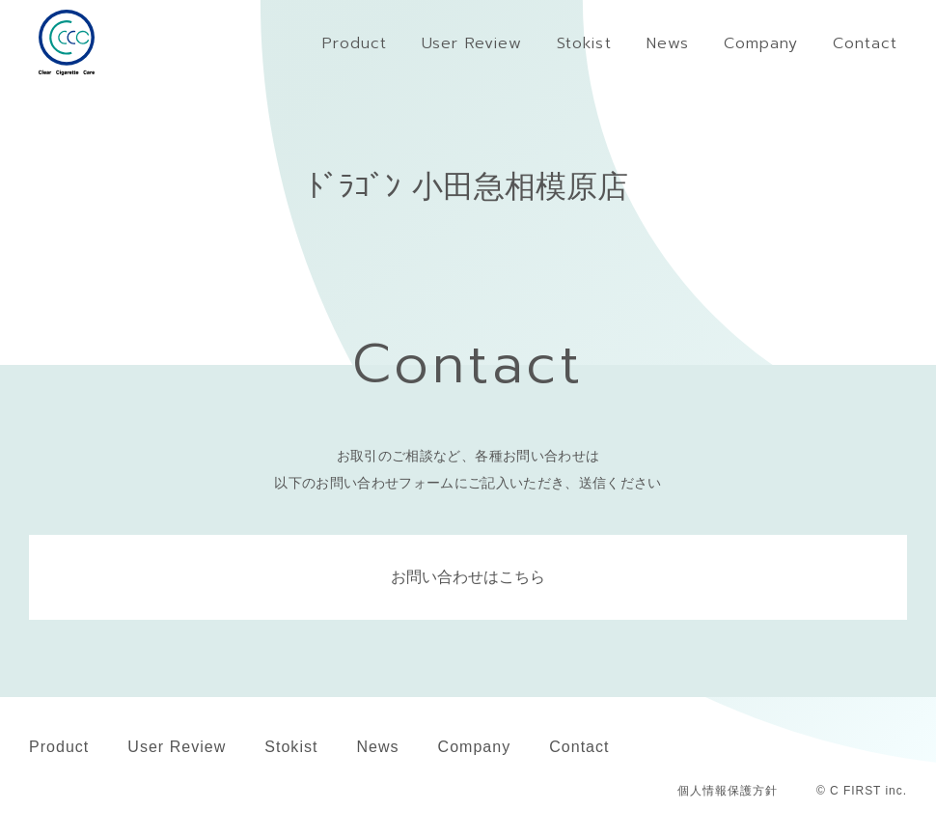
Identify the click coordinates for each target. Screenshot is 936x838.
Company (474, 747)
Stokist (290, 747)
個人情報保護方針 (727, 790)
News (377, 747)
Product (59, 747)
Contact (579, 747)
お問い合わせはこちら (468, 577)
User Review (176, 747)
